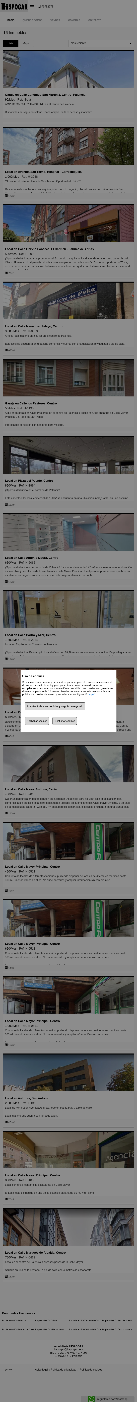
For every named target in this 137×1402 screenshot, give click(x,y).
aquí (91, 694)
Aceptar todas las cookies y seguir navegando (55, 706)
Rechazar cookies (37, 720)
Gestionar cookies (64, 720)
